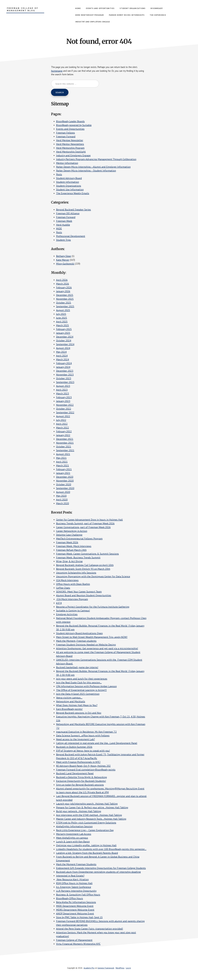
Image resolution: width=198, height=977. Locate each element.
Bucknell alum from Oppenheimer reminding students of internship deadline (98, 872)
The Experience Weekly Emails (72, 193)
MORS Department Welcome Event (75, 910)
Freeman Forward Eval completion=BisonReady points (85, 770)
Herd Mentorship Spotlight (71, 152)
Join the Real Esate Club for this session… (79, 683)
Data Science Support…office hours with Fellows (82, 736)
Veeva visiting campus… (69, 698)
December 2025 (64, 295)
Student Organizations (68, 186)
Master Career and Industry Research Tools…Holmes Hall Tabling (91, 819)
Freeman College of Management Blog (22, 9)
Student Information (67, 182)
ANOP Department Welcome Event (75, 914)
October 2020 (63, 485)
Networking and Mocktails (70, 702)
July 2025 (61, 314)
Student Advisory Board (69, 178)
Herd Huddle (63, 225)
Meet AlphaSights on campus (72, 838)
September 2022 (65, 413)
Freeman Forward (65, 137)
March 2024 (62, 360)
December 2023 (64, 371)
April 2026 (62, 280)
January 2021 (63, 473)
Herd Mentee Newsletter (69, 140)
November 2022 (65, 405)
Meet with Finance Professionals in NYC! (78, 762)
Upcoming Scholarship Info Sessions (76, 573)
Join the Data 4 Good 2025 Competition (77, 694)
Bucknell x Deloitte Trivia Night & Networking (81, 777)
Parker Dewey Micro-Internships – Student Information (86, 171)
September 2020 (65, 488)
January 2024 (63, 367)
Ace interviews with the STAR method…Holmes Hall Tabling (89, 815)
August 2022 (63, 416)
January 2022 (63, 435)
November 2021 (65, 443)
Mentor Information (67, 163)
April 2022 (62, 424)
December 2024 (64, 337)
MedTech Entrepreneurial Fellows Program (79, 539)
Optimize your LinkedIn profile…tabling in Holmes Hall (86, 845)
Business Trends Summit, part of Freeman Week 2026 (85, 524)
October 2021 (63, 447)
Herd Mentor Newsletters (70, 144)
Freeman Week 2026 (67, 542)
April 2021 (62, 462)
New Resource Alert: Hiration (72, 880)
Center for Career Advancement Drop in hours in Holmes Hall (89, 520)
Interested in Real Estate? (70, 876)
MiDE (59, 229)
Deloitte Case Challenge (69, 535)
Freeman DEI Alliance (67, 213)
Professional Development (70, 236)
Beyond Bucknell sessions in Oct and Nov (78, 713)
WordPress (120, 968)
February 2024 (64, 363)
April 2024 (62, 356)
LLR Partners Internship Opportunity (76, 891)
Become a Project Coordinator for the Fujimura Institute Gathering (92, 607)
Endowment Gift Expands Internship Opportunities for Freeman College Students (101, 868)
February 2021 (64, 469)
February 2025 (64, 329)
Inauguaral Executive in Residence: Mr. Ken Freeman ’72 (86, 732)
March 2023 (62, 394)
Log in (128, 968)
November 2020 (65, 481)
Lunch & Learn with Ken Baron (73, 842)
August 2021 (63, 454)
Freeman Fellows (65, 133)
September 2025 (65, 307)
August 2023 (63, 386)
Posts (59, 174)
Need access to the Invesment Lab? (75, 739)
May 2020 (61, 496)
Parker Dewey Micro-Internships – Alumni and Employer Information (93, 167)
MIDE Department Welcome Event (74, 906)
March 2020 (62, 503)
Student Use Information (70, 190)
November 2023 (65, 375)
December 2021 (64, 439)
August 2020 (63, 492)
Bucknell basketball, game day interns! (77, 667)
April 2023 (62, 390)
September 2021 (65, 450)
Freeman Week (64, 221)
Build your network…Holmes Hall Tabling (78, 811)
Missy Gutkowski (65, 264)
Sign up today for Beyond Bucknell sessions (80, 785)
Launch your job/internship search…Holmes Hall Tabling (87, 804)
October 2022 (63, 409)
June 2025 (61, 318)
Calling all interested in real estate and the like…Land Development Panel (96, 743)
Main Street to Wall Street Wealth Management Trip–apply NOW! (91, 637)
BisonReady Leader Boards (70, 121)
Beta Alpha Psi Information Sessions (76, 902)
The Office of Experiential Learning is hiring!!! (81, 690)
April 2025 (62, 322)
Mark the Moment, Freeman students (76, 641)
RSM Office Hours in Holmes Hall (74, 883)
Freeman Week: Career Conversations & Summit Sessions (87, 554)
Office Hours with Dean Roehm (73, 584)
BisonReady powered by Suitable (74, 125)
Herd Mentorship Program (70, 148)
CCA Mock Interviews (67, 580)
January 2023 (63, 401)
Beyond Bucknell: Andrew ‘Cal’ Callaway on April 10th (85, 565)
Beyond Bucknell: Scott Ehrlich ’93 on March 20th (83, 569)
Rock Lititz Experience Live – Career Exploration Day (85, 830)
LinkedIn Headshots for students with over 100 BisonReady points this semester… (101, 849)
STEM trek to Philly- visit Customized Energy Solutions (86, 823)
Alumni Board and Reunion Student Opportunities (83, 596)
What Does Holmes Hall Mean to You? (76, 705)
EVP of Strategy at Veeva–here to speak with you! (83, 751)
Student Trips (63, 240)
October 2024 (63, 341)
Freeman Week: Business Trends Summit (78, 558)
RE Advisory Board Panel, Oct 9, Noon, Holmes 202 (83, 766)
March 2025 (62, 325)
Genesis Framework (106, 968)
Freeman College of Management (74, 940)
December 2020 (64, 477)
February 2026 (64, 288)
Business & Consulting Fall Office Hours (78, 895)
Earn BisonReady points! (69, 709)
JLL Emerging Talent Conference (73, 887)
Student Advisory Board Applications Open (79, 633)
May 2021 (61, 458)
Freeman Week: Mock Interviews (73, 546)
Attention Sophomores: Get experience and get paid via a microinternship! (97, 649)
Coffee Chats (63, 588)
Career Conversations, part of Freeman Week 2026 (83, 527)
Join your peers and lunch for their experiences (81, 679)
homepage (57, 71)
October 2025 (63, 303)
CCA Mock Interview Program (72, 599)
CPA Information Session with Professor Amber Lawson (86, 686)
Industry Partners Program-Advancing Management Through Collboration (96, 159)
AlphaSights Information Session (74, 827)
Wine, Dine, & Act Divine (69, 561)
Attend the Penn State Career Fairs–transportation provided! (89, 929)
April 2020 (62, 500)
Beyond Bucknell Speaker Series (73, 210)
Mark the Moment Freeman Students (76, 864)
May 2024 (61, 352)
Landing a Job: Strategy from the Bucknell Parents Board (87, 853)
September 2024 (65, 344)
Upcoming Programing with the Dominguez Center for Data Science (93, 577)
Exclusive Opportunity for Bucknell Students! (81, 781)
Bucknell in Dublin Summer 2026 (74, 747)
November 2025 (65, 299)
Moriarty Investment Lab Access (73, 834)
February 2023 (64, 397)
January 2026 (63, 291)
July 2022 (61, 420)
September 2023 (65, 382)
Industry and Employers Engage (73, 156)
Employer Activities (67, 614)
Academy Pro (89, 968)
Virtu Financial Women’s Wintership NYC (78, 944)
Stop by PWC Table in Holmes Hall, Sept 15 (79, 917)
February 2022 (64, 432)
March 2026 (62, 284)
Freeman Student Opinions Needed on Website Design (86, 645)
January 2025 (63, 333)
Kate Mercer (62, 260)
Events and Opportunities (70, 129)
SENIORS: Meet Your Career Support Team (79, 592)
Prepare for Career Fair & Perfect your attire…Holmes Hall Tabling (92, 808)
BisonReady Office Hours (69, 898)
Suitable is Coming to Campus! (73, 611)
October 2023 (63, 378)
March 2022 (62, 428)
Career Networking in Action (71, 531)
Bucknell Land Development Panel (75, 774)
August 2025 (63, 310)
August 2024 (63, 348)
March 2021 (62, 466)
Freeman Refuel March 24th (71, 550)
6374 (59, 603)
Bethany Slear (63, 256)
